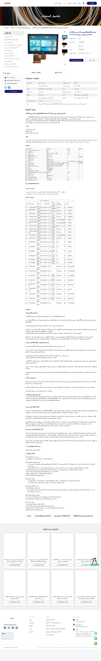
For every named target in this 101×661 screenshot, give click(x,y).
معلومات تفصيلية (36, 72)
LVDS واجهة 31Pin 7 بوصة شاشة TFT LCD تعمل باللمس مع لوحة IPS (86, 563)
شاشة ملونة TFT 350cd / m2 (62, 519)
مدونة (30, 632)
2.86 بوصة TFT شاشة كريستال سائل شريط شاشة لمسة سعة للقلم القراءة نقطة (14, 563)
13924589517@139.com (13, 80)
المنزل (56, 3)
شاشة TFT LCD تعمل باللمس (23, 27)
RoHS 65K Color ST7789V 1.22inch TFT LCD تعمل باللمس (38, 600)
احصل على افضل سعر (76, 60)
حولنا (60, 3)
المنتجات (64, 3)
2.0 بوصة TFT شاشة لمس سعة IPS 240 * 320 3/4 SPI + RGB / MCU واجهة (38, 563)
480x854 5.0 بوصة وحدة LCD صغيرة (83, 519)
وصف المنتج (58, 72)
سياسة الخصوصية (7, 650)
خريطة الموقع (15, 650)
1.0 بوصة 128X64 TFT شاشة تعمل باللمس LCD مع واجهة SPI (14, 600)
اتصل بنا (74, 3)
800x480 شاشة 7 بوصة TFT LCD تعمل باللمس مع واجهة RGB (62, 563)
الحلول (69, 3)
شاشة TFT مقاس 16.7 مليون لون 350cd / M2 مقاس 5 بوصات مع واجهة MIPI (86, 600)
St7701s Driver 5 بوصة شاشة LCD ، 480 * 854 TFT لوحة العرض (62, 600)
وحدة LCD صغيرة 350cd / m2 (42, 519)
